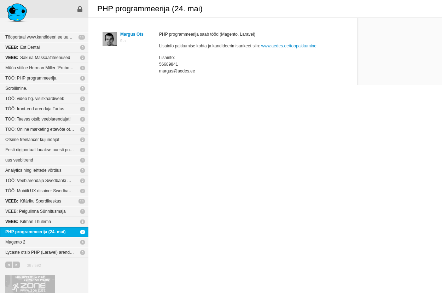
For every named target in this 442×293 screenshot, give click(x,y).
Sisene (80, 9)
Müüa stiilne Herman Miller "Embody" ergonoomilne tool (46, 67)
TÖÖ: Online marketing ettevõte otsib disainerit (46, 129)
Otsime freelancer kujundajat (32, 139)
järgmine (16, 265)
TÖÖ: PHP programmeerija (31, 78)
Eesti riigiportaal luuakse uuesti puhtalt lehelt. (46, 149)
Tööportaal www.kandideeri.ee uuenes (41, 37)
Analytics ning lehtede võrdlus (33, 170)
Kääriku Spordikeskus (33, 201)
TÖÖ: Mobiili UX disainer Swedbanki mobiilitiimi (46, 190)
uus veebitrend (19, 160)
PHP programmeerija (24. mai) (35, 231)
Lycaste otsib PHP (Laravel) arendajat (40, 252)
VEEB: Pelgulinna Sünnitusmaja (35, 211)
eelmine (8, 265)
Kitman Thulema (28, 221)
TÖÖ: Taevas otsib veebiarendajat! (38, 119)
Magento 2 (15, 242)
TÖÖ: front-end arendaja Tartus (34, 108)
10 (81, 37)
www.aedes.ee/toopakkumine (288, 45)
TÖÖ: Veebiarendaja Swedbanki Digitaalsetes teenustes (46, 180)
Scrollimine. (16, 88)
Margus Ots (132, 34)
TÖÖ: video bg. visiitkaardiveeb (34, 98)
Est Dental (22, 47)
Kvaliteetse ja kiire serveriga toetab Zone (30, 284)
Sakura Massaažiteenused (37, 57)
